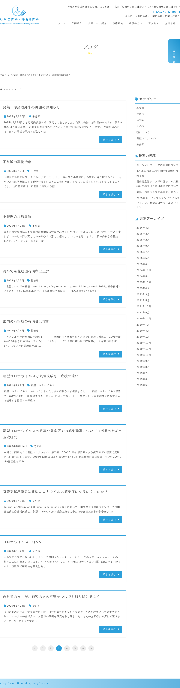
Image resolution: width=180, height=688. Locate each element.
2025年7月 (143, 252)
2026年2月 (143, 240)
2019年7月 (143, 373)
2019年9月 (143, 361)
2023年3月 (143, 294)
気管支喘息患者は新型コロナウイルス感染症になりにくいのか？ (55, 492)
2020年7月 (143, 324)
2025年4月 (143, 264)
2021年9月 (143, 312)
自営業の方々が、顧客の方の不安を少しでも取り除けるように (53, 596)
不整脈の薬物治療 (17, 162)
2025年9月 (143, 246)
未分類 (36, 116)
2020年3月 (143, 330)
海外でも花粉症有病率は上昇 (26, 271)
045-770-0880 (166, 12)
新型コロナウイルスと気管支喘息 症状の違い (41, 376)
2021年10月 (143, 306)
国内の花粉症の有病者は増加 (26, 321)
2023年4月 (143, 288)
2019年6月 (143, 379)
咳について (143, 132)
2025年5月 (143, 258)
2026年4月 (143, 227)
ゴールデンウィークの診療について (157, 165)
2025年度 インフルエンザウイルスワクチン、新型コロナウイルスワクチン (158, 203)
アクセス (153, 23)
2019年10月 (143, 355)
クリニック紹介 (97, 23)
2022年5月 (143, 300)
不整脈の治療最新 (17, 216)
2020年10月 (143, 318)
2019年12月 (143, 343)
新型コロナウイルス (42, 385)
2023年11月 (143, 282)
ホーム (62, 23)
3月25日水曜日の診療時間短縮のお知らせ (157, 173)
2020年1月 (143, 336)
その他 (38, 446)
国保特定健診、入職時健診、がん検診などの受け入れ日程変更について (157, 183)
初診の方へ (135, 23)
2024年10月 (143, 270)
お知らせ (170, 23)
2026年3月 (143, 234)
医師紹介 (77, 23)
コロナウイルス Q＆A (22, 542)
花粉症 (35, 280)
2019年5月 (143, 385)
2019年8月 (143, 367)
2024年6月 (143, 276)
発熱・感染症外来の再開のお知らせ (31, 107)
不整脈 (35, 171)
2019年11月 (143, 349)
